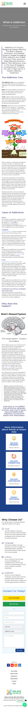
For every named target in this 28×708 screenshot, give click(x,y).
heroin (9, 222)
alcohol (20, 224)
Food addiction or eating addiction (11, 261)
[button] (25, 3)
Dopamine (7, 366)
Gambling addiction (7, 231)
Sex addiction (18, 254)
